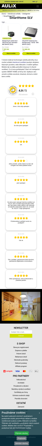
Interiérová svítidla (14, 14)
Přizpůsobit (22, 438)
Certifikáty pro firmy (21, 392)
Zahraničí (21, 407)
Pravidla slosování (21, 398)
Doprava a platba (21, 350)
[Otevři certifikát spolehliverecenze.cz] (26, 86)
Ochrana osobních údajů (21, 395)
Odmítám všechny (21, 443)
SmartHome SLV (9, 16)
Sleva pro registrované (21, 347)
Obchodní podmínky (21, 360)
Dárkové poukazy (21, 363)
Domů (4, 14)
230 (23, 94)
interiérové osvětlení (19, 62)
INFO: (34, 1)
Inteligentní (26, 14)
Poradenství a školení (21, 386)
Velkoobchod (21, 380)
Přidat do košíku (11, 53)
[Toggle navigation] (37, 6)
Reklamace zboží (21, 357)
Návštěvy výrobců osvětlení (21, 389)
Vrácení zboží (21, 354)
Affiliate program (21, 366)
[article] (21, 107)
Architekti (21, 383)
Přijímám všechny (21, 433)
